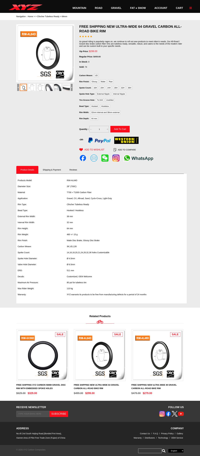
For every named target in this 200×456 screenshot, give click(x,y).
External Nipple (103, 94)
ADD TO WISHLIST (92, 149)
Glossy (94, 82)
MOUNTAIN (79, 8)
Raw (111, 82)
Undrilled (110, 100)
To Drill (100, 100)
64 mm (94, 118)
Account (160, 8)
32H (122, 88)
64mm (64, 16)
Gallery (180, 433)
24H (109, 88)
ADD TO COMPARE (124, 150)
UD (96, 75)
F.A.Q (155, 433)
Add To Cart (120, 129)
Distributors (150, 438)
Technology (163, 438)
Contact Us (145, 433)
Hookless (105, 106)
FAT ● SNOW (138, 8)
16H (95, 88)
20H (102, 88)
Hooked (94, 106)
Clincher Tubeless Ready (48, 16)
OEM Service (177, 438)
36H (129, 88)
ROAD (98, 8)
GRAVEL (116, 8)
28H (116, 88)
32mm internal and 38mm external (105, 112)
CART (179, 8)
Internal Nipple (119, 94)
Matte (103, 82)
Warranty (138, 438)
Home (30, 16)
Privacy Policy (167, 433)
